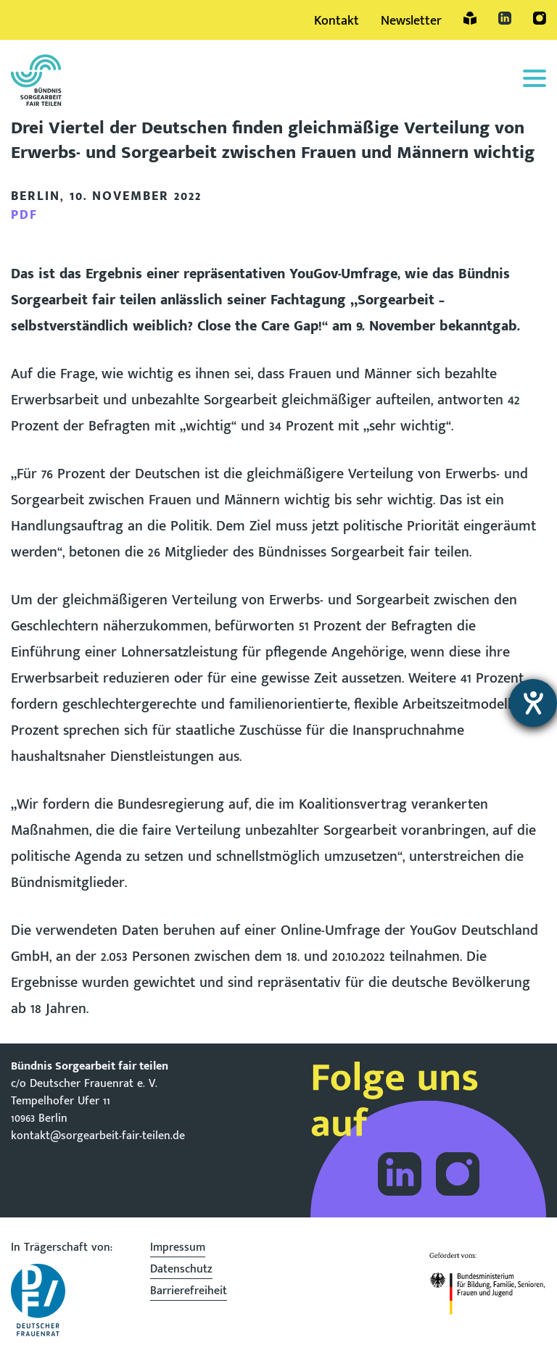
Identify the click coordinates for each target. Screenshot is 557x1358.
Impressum (177, 1249)
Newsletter (411, 21)
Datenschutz (181, 1271)
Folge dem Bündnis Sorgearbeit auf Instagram (457, 1174)
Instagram (539, 18)
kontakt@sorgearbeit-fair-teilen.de (98, 1136)
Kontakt (336, 21)
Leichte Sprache (469, 18)
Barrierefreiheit (188, 1293)
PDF (24, 215)
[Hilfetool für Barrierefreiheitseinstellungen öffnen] (533, 703)
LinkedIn (504, 18)
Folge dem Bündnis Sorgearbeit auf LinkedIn (399, 1174)
